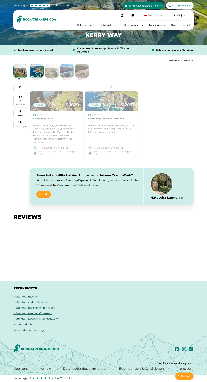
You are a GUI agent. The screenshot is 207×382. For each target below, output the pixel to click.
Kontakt (185, 25)
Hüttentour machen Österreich (32, 313)
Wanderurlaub (22, 324)
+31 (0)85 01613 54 (179, 5)
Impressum (184, 369)
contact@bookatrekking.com (143, 5)
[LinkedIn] (191, 349)
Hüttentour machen (26, 296)
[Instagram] (184, 349)
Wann (20, 88)
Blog (173, 25)
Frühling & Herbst (109, 25)
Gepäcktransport (20, 127)
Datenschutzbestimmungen (85, 369)
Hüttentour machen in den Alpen (34, 307)
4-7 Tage (20, 101)
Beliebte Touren (86, 25)
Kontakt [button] (44, 194)
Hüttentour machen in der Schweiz (35, 319)
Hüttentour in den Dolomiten (31, 302)
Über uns (20, 369)
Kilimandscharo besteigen (30, 330)
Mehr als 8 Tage (20, 104)
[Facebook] (177, 349)
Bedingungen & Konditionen (141, 369)
